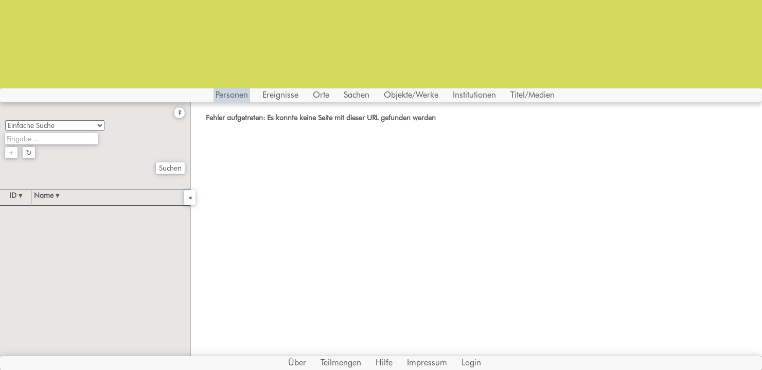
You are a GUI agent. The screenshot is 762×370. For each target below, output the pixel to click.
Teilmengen (341, 362)
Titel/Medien (532, 95)
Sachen (356, 95)
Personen (232, 95)
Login (471, 362)
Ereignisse (280, 95)
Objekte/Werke (411, 95)
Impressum (427, 362)
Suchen (170, 168)
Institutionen (474, 95)
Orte (321, 95)
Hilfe (384, 362)
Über (297, 362)
